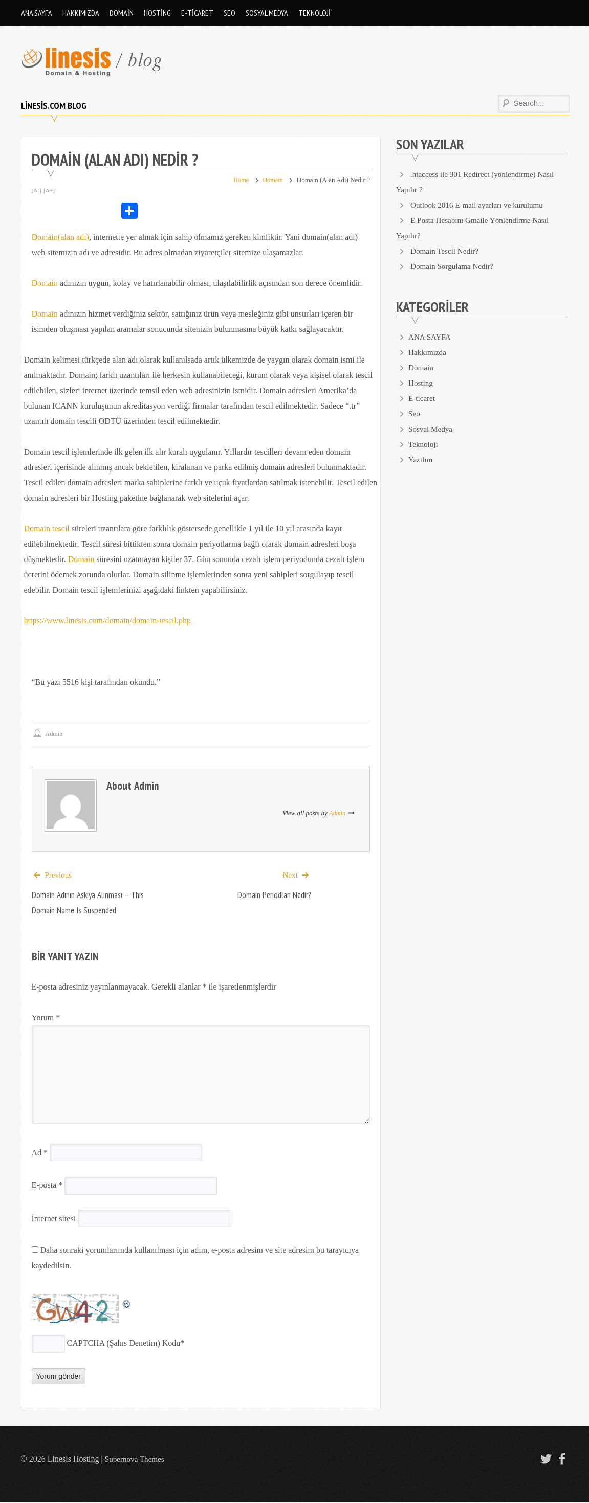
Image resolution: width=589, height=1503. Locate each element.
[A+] (50, 190)
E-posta (47, 1185)
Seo (229, 13)
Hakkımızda (80, 13)
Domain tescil (47, 528)
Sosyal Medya (267, 13)
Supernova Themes (136, 1459)
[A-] (37, 190)
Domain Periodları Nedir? (271, 895)
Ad (40, 1153)
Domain (122, 13)
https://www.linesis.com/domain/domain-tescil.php (107, 620)
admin (55, 733)
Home (239, 180)
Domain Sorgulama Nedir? (454, 266)
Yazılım (421, 459)
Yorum (46, 1018)
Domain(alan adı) (60, 237)
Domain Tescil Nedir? (446, 250)
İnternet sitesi (54, 1219)
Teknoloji (314, 13)
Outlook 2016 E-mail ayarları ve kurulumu (480, 204)
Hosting (157, 13)
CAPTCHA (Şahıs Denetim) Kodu (124, 1343)
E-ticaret (197, 13)
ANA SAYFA (36, 13)
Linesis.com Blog (53, 105)
